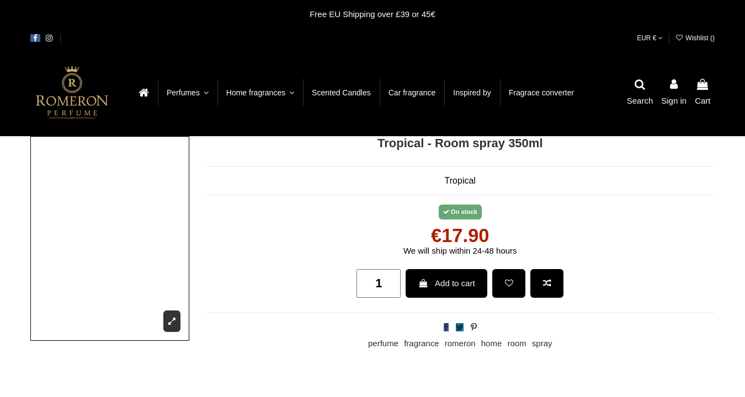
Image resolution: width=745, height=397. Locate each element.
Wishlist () (695, 38)
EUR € (650, 38)
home (491, 343)
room (516, 343)
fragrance (421, 343)
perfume (383, 343)
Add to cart (446, 283)
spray (542, 343)
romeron (460, 343)
